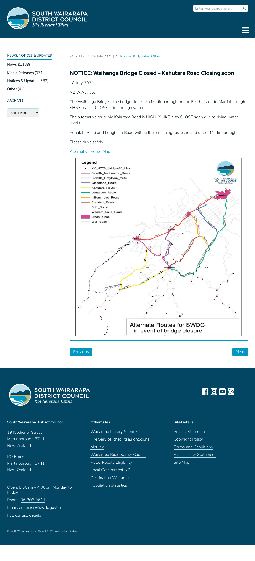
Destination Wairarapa (110, 479)
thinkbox (72, 533)
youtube (223, 391)
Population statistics (108, 487)
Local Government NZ (110, 471)
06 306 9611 (33, 501)
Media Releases (20, 72)
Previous (81, 351)
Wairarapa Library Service (113, 433)
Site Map (181, 464)
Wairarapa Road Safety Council (118, 456)
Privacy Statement (190, 433)
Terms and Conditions (193, 449)
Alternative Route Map (90, 151)
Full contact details (24, 517)
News (12, 64)
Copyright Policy (188, 441)
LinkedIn (240, 391)
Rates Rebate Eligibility (111, 464)
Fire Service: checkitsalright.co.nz (119, 441)
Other (12, 89)
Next (240, 351)
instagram (214, 391)
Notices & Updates (22, 80)
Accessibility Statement (195, 456)
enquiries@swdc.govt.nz (41, 509)
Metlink (97, 449)
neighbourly (231, 391)
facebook (205, 391)
